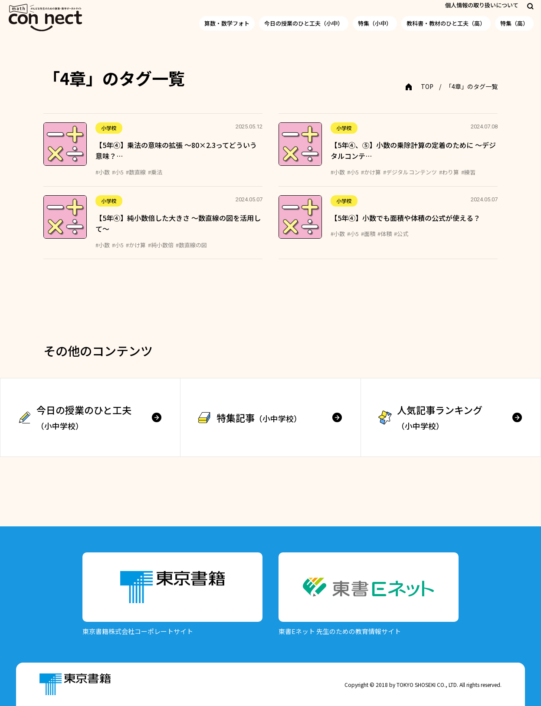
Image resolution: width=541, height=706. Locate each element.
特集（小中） (375, 23)
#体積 (384, 234)
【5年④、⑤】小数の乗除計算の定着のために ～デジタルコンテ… (413, 150)
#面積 (368, 234)
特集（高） (514, 23)
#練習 (468, 172)
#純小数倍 (161, 245)
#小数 (102, 172)
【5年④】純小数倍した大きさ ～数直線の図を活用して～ (178, 223)
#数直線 (136, 172)
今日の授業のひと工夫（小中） (303, 23)
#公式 (401, 234)
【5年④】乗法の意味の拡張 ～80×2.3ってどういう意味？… (176, 150)
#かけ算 (371, 172)
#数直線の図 (191, 245)
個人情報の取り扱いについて (481, 5)
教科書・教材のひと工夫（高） (446, 23)
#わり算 (449, 172)
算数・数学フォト (226, 23)
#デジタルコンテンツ (410, 172)
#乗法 (155, 172)
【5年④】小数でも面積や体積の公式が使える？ (405, 218)
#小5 (118, 172)
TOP (427, 86)
